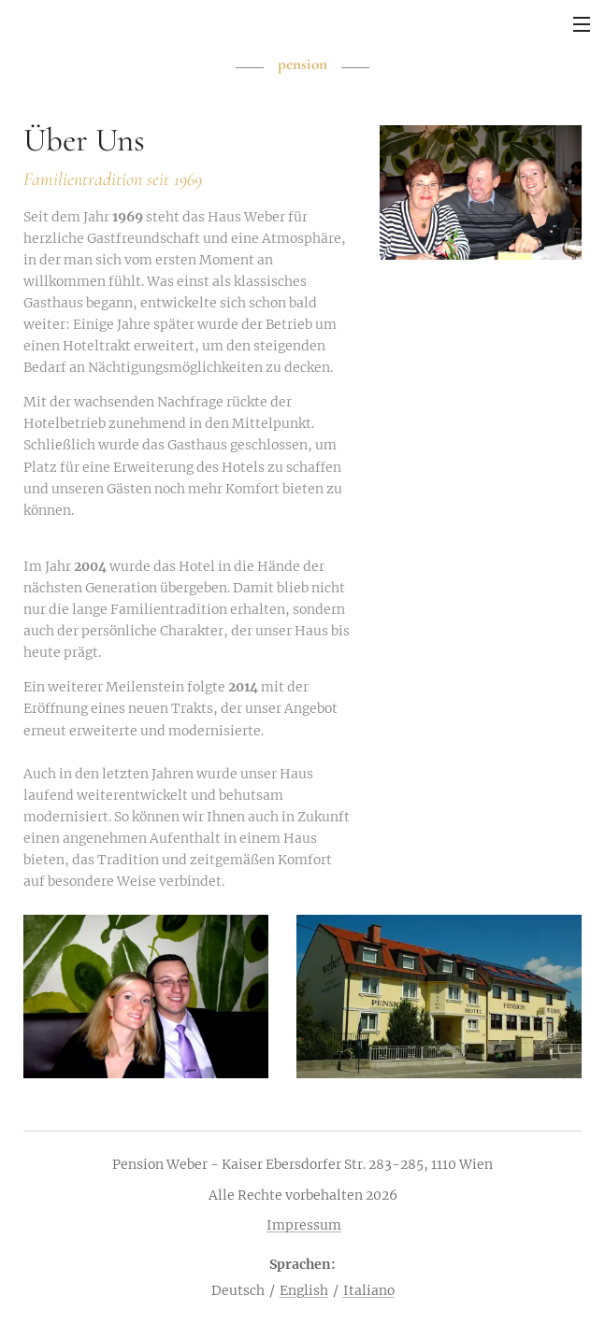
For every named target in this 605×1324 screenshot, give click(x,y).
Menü (581, 24)
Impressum (303, 1225)
